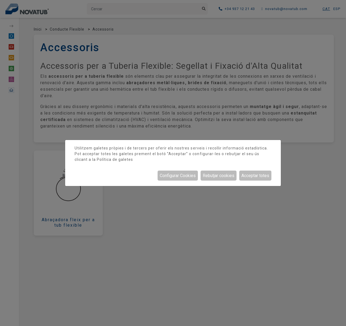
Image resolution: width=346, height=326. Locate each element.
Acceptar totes (255, 175)
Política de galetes (115, 159)
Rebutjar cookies (218, 175)
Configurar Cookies (178, 175)
